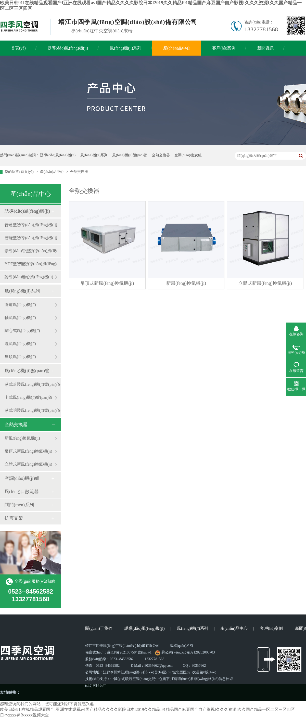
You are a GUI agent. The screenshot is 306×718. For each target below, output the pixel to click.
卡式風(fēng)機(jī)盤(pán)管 (29, 397)
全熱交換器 (161, 155)
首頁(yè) (18, 48)
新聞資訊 (265, 48)
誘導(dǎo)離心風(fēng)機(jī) (29, 277)
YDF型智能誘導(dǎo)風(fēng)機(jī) (33, 264)
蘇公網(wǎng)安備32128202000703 (185, 652)
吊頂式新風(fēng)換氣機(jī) (28, 451)
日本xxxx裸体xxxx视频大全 (24, 715)
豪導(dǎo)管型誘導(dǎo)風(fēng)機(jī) (33, 251)
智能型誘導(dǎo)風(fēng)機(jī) (31, 238)
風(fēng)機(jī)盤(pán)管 (129, 155)
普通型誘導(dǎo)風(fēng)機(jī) (31, 225)
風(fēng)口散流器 (22, 491)
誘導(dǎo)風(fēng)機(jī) (68, 48)
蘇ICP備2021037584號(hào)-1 (129, 652)
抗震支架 (14, 518)
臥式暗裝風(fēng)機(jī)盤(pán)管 (33, 384)
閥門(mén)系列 (19, 504)
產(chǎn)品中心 (176, 48)
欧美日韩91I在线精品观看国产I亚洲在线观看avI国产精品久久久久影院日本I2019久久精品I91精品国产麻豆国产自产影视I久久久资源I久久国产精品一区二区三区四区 (147, 709)
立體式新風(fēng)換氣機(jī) (28, 464)
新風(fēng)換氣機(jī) (22, 438)
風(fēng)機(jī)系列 (125, 48)
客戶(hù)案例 (223, 48)
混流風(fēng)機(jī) (20, 343)
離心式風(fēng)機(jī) (22, 330)
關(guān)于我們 (98, 628)
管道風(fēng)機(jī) (20, 304)
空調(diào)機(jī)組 (188, 155)
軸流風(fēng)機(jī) (20, 317)
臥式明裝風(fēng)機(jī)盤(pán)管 (33, 410)
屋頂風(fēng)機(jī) (20, 356)
